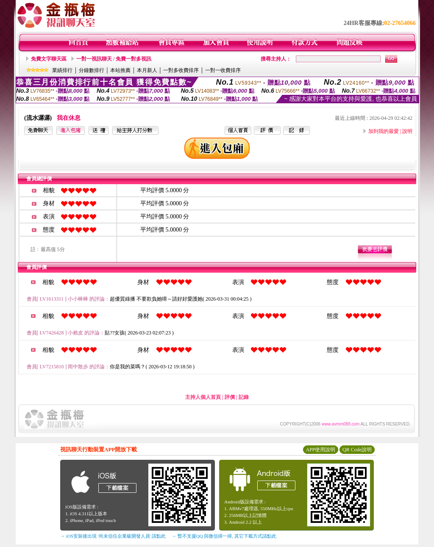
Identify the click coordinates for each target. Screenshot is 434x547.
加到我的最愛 (383, 131)
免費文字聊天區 (49, 59)
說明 (407, 131)
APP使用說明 (320, 450)
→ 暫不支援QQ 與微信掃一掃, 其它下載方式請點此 (224, 536)
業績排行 (62, 70)
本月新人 (147, 70)
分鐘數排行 (91, 70)
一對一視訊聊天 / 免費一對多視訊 (113, 59)
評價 (230, 397)
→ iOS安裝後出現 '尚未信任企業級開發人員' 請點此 (113, 536)
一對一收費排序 (223, 70)
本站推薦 (120, 70)
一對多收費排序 (181, 70)
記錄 (244, 397)
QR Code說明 (357, 450)
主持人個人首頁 (203, 397)
